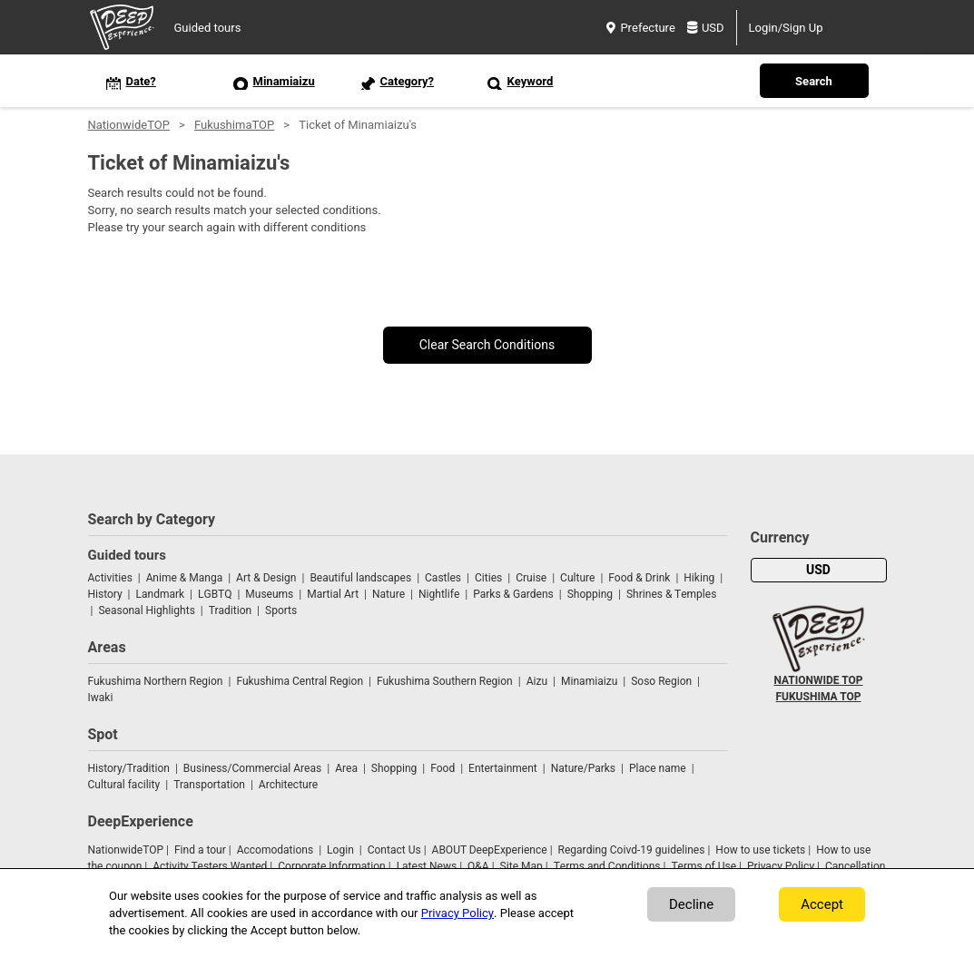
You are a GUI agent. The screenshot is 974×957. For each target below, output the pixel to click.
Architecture (288, 784)
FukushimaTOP (234, 124)
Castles (443, 578)
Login (340, 850)
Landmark (160, 594)
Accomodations (275, 850)
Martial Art (333, 594)
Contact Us (394, 850)
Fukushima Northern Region (155, 681)
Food (442, 768)
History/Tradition (129, 768)
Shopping (590, 594)
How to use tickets (760, 850)
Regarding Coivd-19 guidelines (631, 850)
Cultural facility (124, 784)
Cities (488, 578)
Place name (659, 768)
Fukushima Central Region (299, 681)
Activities (110, 578)
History (105, 594)
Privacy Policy (780, 866)
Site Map (521, 866)
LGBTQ (214, 594)
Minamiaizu (589, 681)
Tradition (230, 610)
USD (705, 27)
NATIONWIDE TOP (817, 680)
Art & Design (266, 578)
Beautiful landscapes (360, 578)
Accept (822, 904)
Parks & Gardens (513, 594)
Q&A (478, 866)
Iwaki (100, 697)
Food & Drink (639, 578)
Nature (388, 594)
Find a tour (200, 850)
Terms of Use (703, 866)
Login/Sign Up (786, 27)
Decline (691, 904)
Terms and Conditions (607, 866)
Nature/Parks (583, 768)
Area (346, 768)
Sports (281, 610)
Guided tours (207, 27)
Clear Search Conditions (487, 345)
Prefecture (640, 27)
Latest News (427, 866)
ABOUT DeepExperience (489, 850)
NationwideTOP (129, 124)
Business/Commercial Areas (252, 768)
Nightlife (438, 594)
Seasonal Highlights (146, 610)
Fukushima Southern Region (445, 681)
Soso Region (661, 681)
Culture (577, 578)
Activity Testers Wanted (209, 866)
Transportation (209, 784)
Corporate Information (331, 866)
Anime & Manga (184, 578)
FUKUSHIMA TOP (818, 696)
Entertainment (502, 768)
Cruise (531, 578)
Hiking (699, 578)
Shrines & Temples (671, 594)
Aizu (536, 681)
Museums (269, 594)
